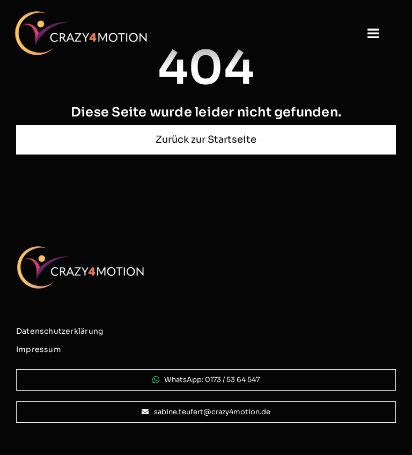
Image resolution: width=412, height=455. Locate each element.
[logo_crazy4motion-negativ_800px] (81, 15)
